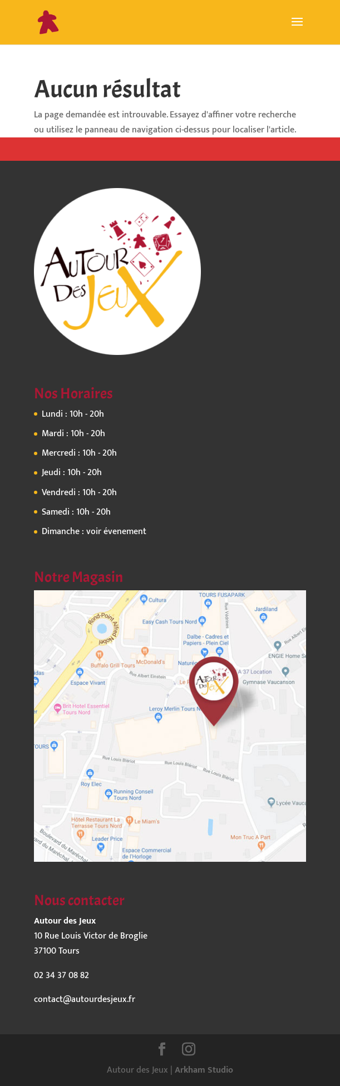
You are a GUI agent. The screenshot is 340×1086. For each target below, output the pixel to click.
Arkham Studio (204, 1070)
